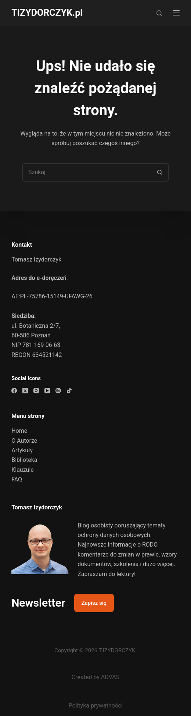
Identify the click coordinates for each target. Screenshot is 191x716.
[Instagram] (36, 390)
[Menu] (176, 13)
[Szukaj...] (86, 172)
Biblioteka (24, 459)
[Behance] (58, 390)
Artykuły (22, 450)
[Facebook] (14, 390)
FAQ (16, 479)
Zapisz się (94, 603)
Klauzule (22, 469)
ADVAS (110, 677)
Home (19, 430)
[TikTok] (69, 390)
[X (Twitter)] (25, 390)
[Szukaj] (159, 13)
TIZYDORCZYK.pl (47, 12)
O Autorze (24, 440)
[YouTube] (47, 390)
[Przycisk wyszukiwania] (160, 172)
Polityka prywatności (95, 705)
